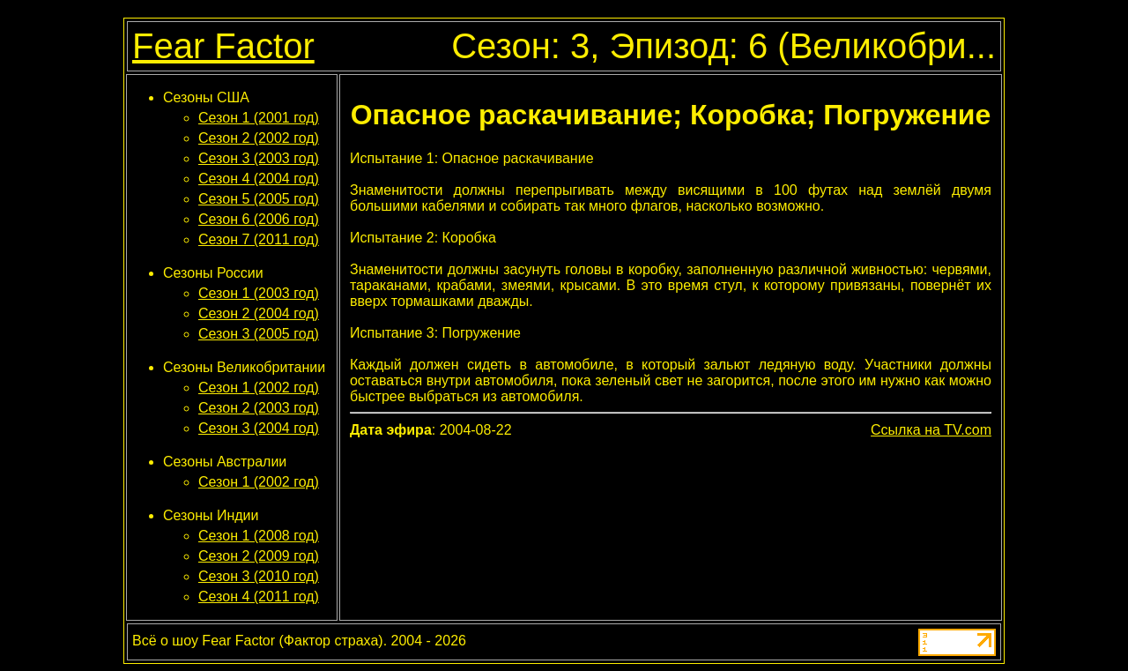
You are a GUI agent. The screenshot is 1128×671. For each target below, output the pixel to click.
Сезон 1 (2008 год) (258, 535)
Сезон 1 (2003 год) (258, 293)
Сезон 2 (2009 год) (258, 555)
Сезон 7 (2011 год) (258, 239)
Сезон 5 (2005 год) (258, 198)
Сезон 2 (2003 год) (258, 407)
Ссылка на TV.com (931, 429)
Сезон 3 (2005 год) (258, 333)
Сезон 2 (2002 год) (258, 137)
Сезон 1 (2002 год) (258, 387)
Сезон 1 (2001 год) (258, 117)
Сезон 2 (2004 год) (258, 313)
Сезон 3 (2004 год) (258, 428)
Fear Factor (223, 45)
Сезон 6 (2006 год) (258, 219)
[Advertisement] (670, 488)
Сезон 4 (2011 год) (258, 596)
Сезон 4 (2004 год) (258, 178)
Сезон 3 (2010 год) (258, 576)
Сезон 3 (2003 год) (258, 158)
